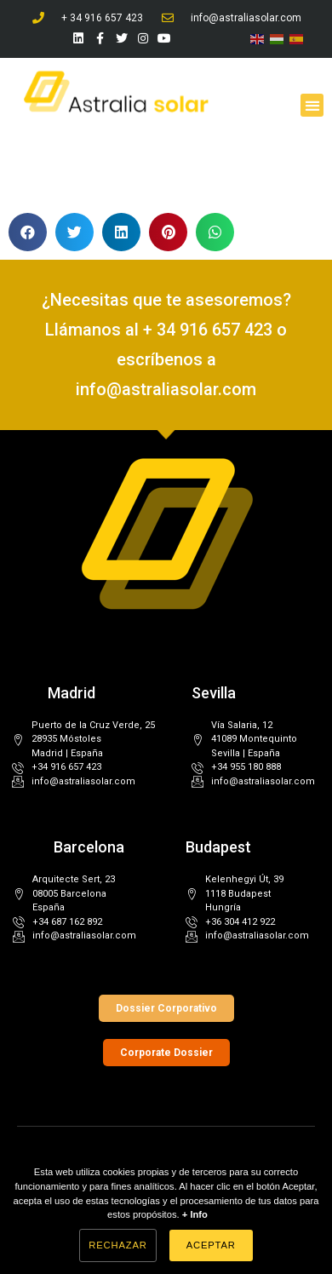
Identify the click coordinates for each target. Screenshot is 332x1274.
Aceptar (211, 1245)
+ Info (195, 1214)
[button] (312, 105)
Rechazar (117, 1245)
